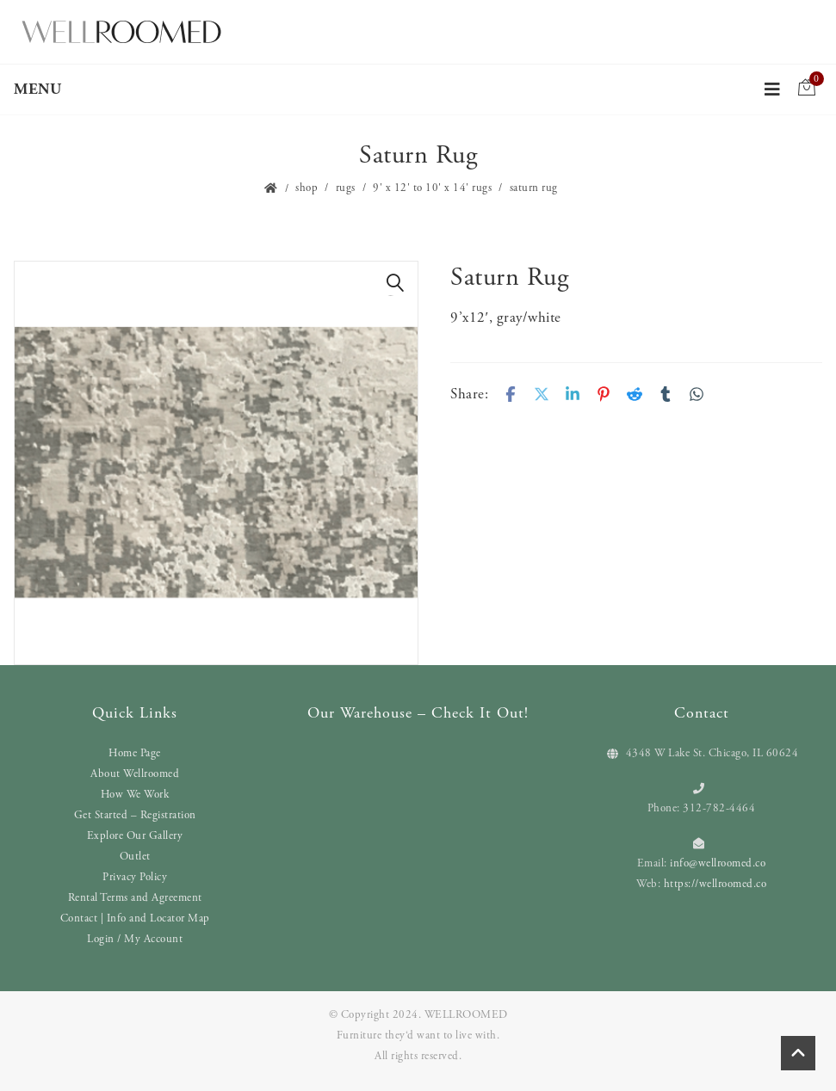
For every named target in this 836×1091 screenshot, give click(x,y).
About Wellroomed (134, 774)
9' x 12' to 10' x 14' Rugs (432, 188)
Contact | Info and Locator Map (135, 918)
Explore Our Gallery (135, 836)
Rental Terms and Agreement (135, 898)
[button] (396, 283)
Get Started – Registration (135, 815)
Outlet (135, 856)
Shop (306, 188)
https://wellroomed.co (715, 884)
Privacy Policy (134, 877)
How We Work (135, 794)
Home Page (134, 753)
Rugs (346, 188)
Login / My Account (135, 939)
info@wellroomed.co (717, 863)
